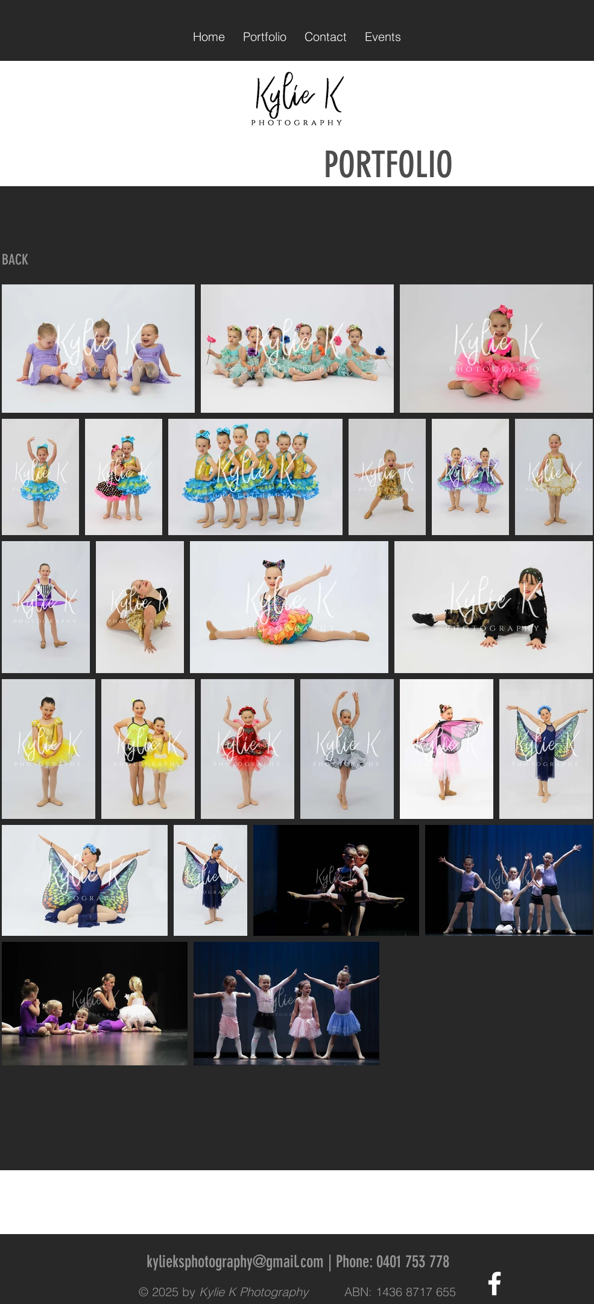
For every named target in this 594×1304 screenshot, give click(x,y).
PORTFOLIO (376, 164)
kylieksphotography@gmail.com (235, 1261)
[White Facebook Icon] (494, 1283)
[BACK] (15, 260)
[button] (264, 36)
